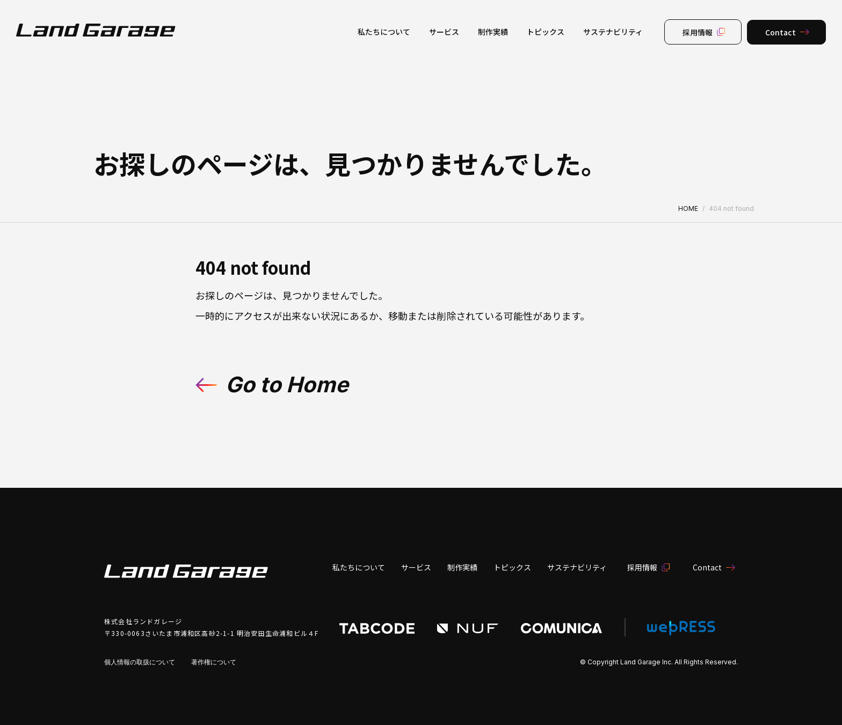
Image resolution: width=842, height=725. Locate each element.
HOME (688, 208)
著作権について (213, 662)
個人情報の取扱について (139, 662)
